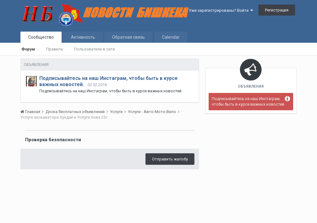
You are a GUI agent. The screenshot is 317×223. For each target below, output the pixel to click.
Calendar (171, 37)
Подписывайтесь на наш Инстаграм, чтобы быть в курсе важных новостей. (248, 101)
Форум (28, 49)
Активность (83, 37)
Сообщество (41, 37)
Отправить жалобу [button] (170, 159)
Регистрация (277, 10)
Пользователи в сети (94, 49)
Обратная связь (128, 37)
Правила (54, 49)
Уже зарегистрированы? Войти (221, 10)
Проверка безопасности (53, 139)
